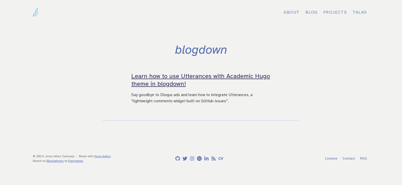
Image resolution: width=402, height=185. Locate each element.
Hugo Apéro (102, 156)
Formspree (75, 161)
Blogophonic (55, 161)
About (292, 12)
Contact (349, 158)
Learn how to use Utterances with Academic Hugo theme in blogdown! (200, 80)
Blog (311, 12)
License (331, 158)
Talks (360, 12)
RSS (363, 158)
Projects (335, 12)
